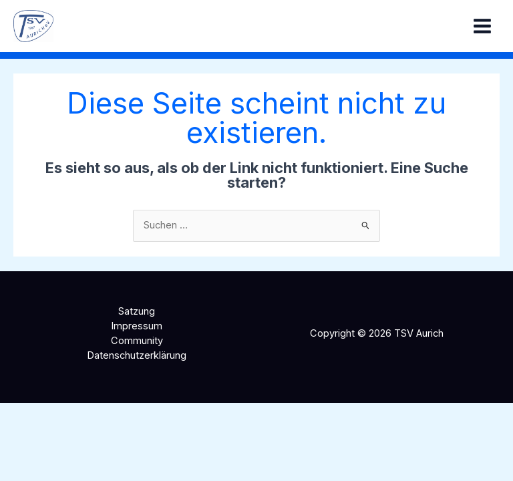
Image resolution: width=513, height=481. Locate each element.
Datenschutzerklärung (136, 355)
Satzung (136, 311)
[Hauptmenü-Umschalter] (482, 26)
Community (137, 341)
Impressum (136, 326)
